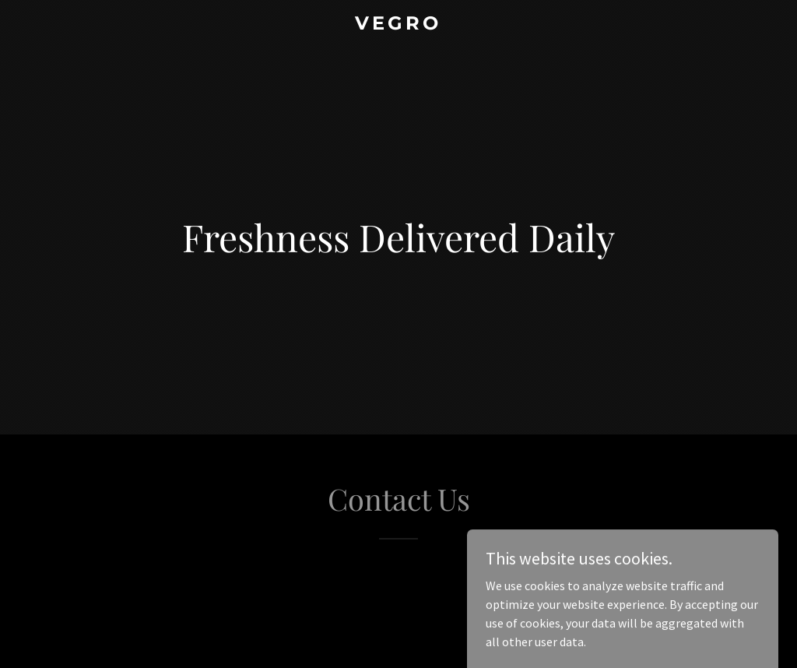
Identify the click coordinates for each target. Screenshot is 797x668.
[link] (398, 25)
